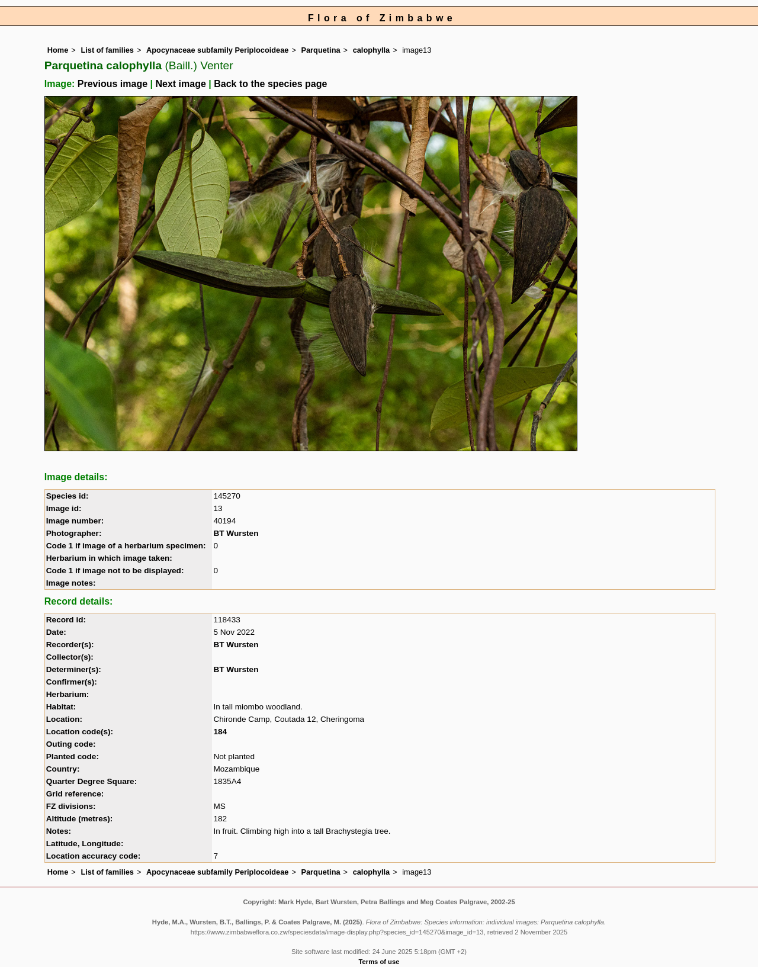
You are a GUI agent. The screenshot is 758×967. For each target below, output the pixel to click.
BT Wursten (235, 533)
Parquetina (320, 50)
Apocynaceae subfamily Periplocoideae (217, 50)
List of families (107, 50)
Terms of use (379, 961)
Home (58, 50)
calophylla (371, 50)
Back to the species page (270, 84)
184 (220, 731)
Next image (180, 84)
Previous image (112, 84)
